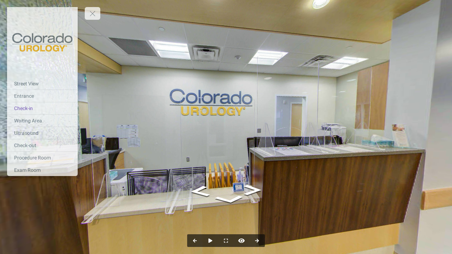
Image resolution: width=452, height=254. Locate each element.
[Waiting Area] (42, 121)
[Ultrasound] (42, 133)
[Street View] (42, 84)
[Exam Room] (42, 170)
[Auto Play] (210, 240)
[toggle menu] (92, 13)
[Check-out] (42, 145)
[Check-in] (42, 108)
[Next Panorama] (257, 240)
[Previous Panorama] (195, 240)
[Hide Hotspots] (241, 240)
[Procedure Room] (42, 158)
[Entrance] (42, 96)
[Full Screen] (226, 240)
